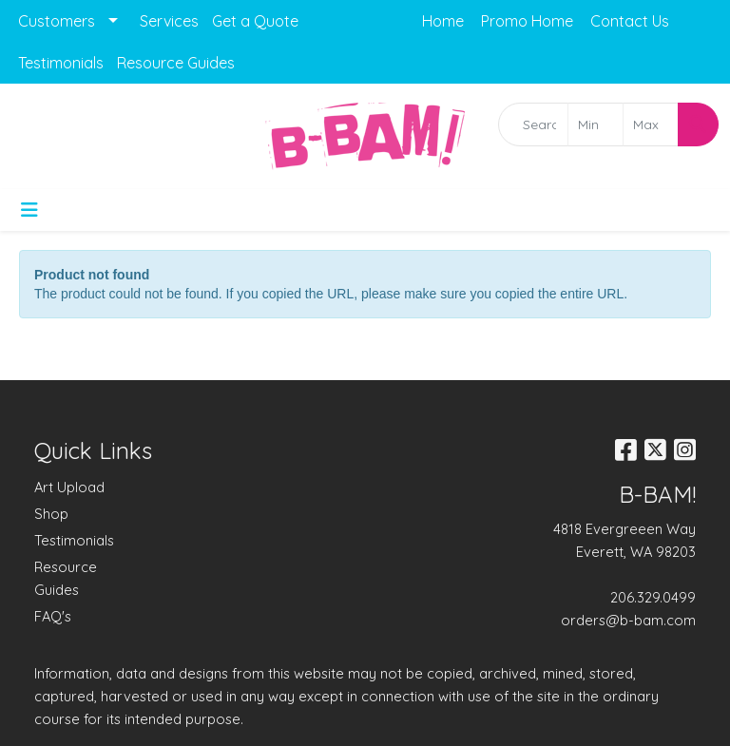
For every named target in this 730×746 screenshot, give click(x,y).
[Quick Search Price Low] (595, 124)
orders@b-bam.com (628, 620)
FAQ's (52, 616)
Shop (51, 514)
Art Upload (69, 487)
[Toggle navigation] (29, 210)
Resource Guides (176, 62)
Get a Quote (255, 20)
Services (169, 20)
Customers (56, 20)
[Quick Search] (533, 124)
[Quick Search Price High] (651, 124)
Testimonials (61, 62)
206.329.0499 (653, 597)
